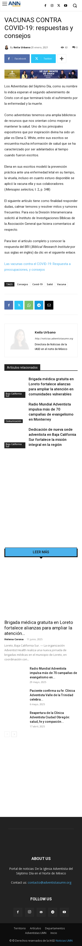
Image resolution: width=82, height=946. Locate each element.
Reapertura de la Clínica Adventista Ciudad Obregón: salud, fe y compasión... (50, 717)
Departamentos (55, 928)
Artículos (35, 928)
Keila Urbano (22, 47)
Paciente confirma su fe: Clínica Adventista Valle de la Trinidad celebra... (52, 695)
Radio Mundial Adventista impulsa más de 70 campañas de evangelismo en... (53, 673)
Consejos (22, 284)
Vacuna (61, 284)
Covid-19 (37, 284)
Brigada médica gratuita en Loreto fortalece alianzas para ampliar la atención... (38, 628)
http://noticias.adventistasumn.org (54, 338)
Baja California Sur (14, 394)
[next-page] (14, 734)
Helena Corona (14, 639)
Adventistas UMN (35, 933)
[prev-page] (7, 734)
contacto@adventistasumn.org (49, 882)
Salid (50, 284)
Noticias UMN (64, 940)
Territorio (20, 928)
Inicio (54, 933)
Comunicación (13, 421)
